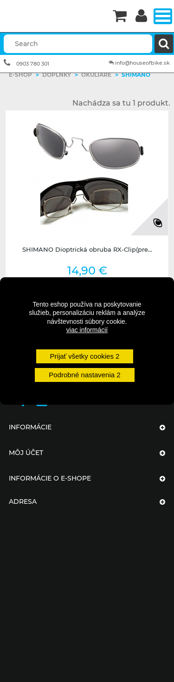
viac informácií (87, 330)
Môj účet (26, 452)
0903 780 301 (32, 63)
